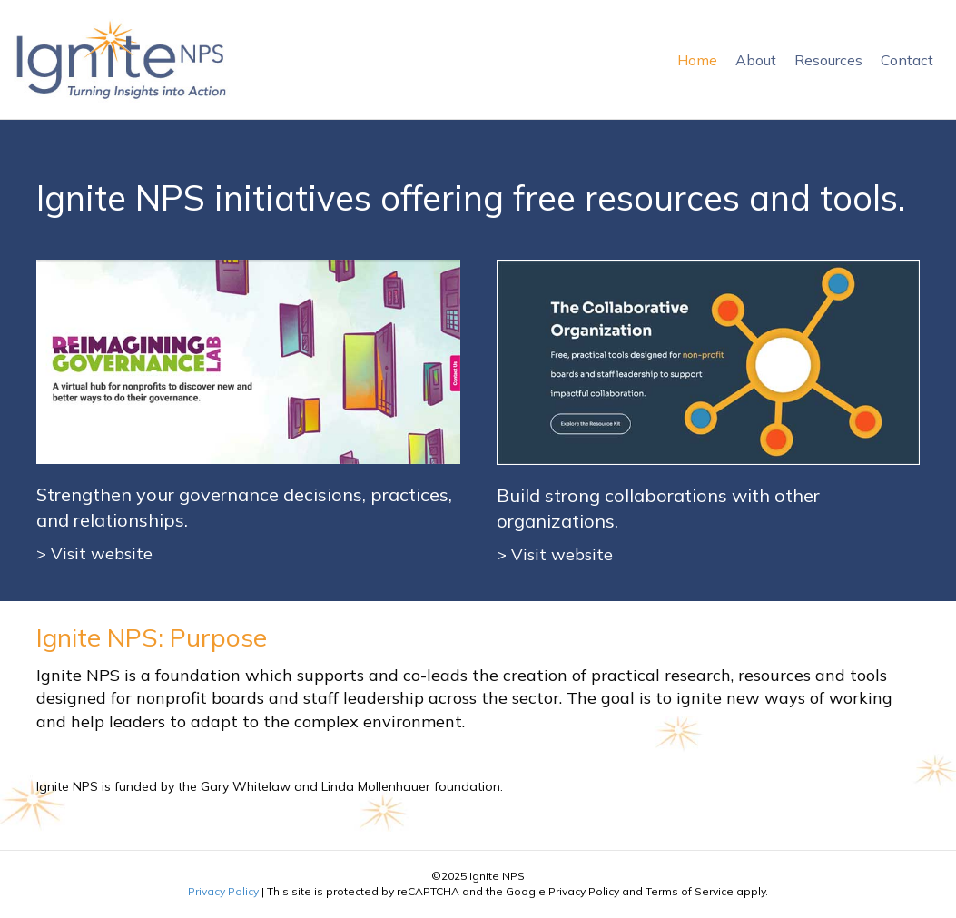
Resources (828, 60)
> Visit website (94, 553)
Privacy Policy (223, 891)
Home (697, 60)
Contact (907, 60)
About (755, 60)
